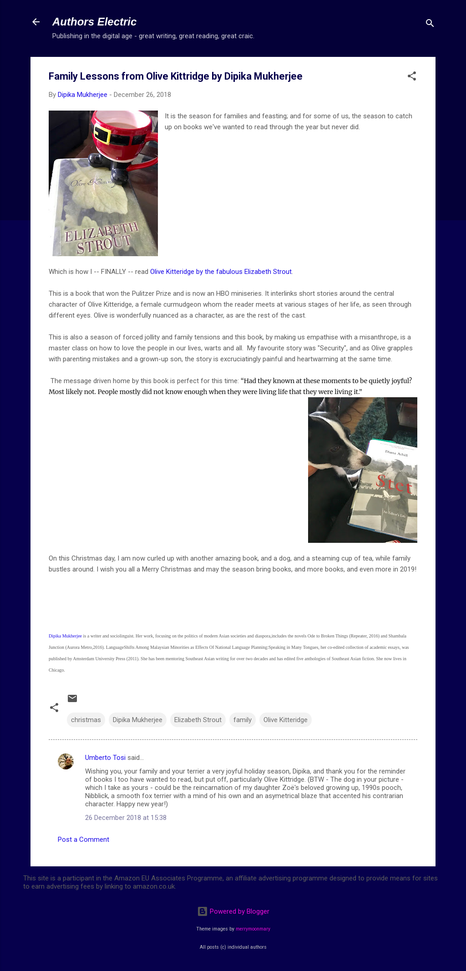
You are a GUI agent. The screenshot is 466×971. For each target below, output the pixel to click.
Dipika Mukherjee (66, 635)
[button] (411, 78)
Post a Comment (83, 839)
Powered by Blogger (233, 911)
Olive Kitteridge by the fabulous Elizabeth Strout (221, 272)
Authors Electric (94, 21)
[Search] (430, 25)
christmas (86, 720)
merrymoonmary (253, 929)
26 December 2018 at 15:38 (126, 818)
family (242, 720)
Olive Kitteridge (285, 720)
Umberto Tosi (105, 758)
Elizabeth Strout (198, 720)
